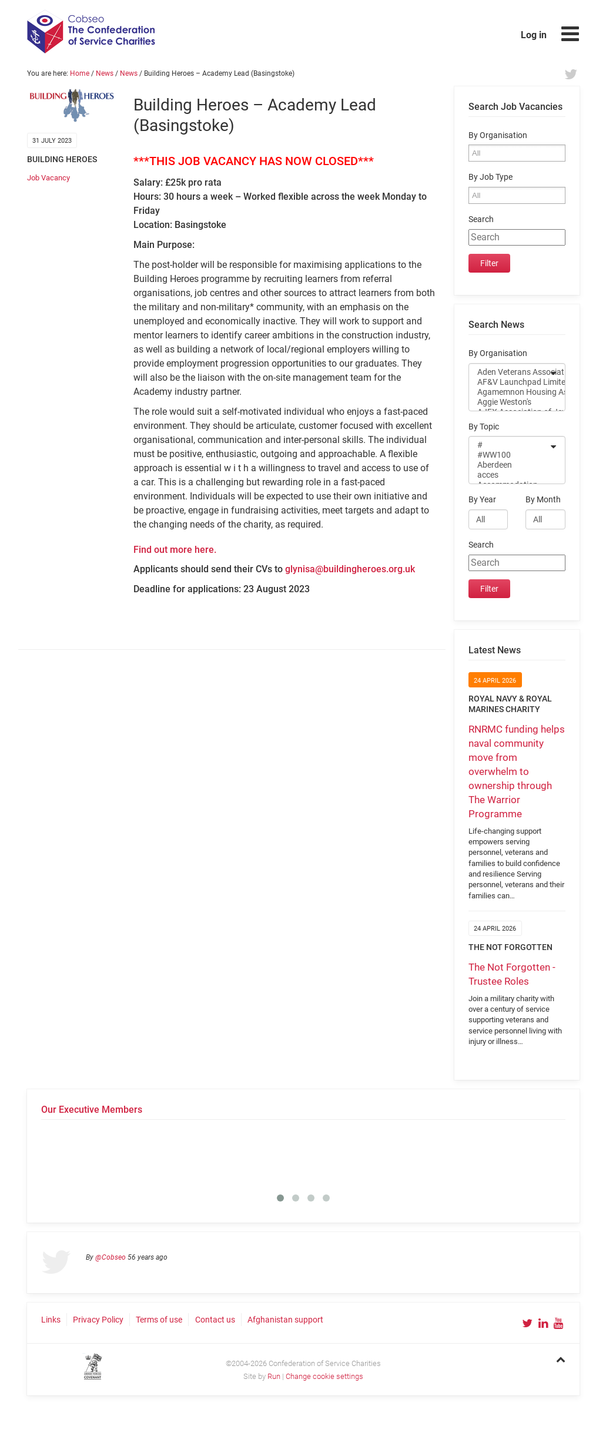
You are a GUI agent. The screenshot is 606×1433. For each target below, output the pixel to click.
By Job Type (490, 177)
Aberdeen (509, 465)
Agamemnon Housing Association (509, 392)
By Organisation (497, 135)
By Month (543, 500)
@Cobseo (110, 1257)
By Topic (483, 427)
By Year (482, 500)
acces (509, 475)
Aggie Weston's (509, 402)
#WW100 (509, 455)
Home (79, 73)
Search (481, 219)
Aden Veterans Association (509, 372)
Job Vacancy (48, 177)
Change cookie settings (324, 1376)
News (104, 73)
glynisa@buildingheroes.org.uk (350, 569)
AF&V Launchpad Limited (509, 382)
